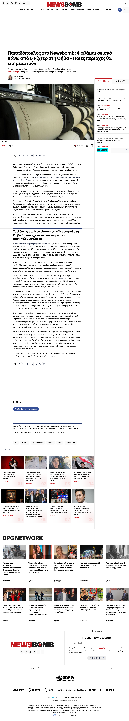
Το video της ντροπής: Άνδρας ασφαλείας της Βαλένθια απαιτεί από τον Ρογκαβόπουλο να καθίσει (58, 509)
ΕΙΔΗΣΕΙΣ (25, 442)
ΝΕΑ (16, 442)
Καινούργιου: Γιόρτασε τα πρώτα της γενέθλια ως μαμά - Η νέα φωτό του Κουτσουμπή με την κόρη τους (64, 567)
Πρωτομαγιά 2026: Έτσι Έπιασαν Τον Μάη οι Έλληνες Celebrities (89, 607)
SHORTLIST (107, 10)
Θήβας (60, 278)
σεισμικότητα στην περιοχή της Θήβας (30, 244)
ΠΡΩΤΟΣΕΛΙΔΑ (97, 10)
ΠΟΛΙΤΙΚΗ (41, 10)
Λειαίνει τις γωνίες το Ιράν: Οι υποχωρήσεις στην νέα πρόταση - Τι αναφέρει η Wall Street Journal (82, 475)
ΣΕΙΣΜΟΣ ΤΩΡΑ (70, 442)
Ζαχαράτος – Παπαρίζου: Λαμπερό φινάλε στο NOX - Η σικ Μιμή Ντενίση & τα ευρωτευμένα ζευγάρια (13, 608)
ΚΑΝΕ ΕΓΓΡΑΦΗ (96, 658)
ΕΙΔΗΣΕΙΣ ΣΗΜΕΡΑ (38, 442)
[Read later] (91, 145)
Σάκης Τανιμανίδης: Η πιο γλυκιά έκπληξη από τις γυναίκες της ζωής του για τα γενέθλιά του (64, 608)
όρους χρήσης (102, 648)
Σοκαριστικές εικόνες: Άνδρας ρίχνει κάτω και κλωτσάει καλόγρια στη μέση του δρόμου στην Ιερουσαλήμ (33, 476)
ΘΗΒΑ (59, 442)
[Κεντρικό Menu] (126, 10)
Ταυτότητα (20, 668)
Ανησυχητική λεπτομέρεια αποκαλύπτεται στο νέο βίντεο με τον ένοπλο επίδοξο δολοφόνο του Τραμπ (12, 569)
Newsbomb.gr (13, 72)
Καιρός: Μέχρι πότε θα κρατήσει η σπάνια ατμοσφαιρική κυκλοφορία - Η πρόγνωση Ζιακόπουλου (38, 610)
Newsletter (28, 432)
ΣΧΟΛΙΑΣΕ (78, 145)
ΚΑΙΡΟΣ (88, 10)
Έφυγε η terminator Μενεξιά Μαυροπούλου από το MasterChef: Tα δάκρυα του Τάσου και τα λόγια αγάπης (38, 567)
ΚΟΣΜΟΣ (64, 10)
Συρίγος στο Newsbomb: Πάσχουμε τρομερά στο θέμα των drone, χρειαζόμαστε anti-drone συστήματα (116, 610)
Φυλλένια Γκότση (20, 77)
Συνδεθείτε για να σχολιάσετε (26, 409)
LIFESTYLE (80, 10)
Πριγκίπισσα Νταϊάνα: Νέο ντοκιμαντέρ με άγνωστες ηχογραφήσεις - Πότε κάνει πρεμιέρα (111, 140)
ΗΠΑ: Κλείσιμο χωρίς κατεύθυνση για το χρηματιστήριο (110, 109)
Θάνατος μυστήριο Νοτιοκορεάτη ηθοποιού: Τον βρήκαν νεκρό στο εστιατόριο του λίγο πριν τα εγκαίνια (82, 510)
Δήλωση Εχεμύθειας (42, 668)
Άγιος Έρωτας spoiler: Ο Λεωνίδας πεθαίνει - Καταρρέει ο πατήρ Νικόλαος (10, 475)
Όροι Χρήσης (30, 668)
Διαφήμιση (109, 668)
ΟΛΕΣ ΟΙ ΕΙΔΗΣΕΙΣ (23, 10)
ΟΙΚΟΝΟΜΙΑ (49, 10)
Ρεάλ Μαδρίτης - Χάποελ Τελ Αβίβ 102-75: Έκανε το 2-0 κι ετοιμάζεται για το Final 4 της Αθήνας (111, 118)
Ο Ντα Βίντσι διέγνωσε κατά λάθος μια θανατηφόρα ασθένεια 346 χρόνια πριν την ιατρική (12, 509)
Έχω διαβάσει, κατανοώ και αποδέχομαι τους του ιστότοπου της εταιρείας (97, 648)
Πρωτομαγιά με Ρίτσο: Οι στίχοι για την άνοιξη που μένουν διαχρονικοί (116, 565)
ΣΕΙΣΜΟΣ (50, 442)
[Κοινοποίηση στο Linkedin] (36, 155)
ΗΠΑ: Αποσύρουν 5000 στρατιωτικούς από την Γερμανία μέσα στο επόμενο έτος (111, 100)
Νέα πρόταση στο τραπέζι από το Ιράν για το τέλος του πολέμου (90, 565)
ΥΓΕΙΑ (57, 10)
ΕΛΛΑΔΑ (33, 10)
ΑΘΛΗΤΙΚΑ (72, 10)
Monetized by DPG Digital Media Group (70, 697)
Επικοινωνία (99, 668)
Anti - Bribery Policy (87, 668)
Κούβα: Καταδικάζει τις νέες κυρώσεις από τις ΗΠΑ (111, 90)
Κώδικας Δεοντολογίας (57, 668)
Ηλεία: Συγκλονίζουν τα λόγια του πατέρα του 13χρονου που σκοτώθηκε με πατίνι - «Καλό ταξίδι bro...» (58, 476)
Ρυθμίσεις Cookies (72, 668)
